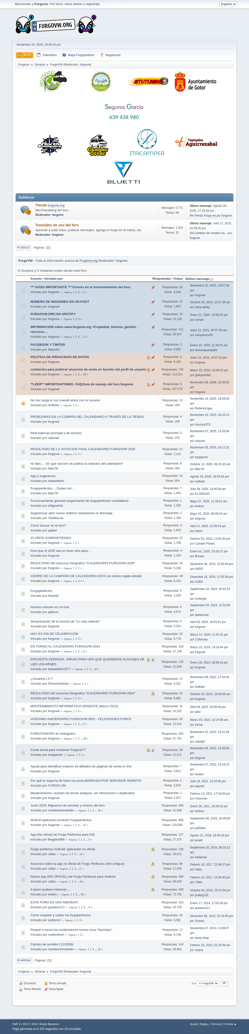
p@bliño (200, 828)
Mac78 (53, 468)
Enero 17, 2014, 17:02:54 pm (209, 903)
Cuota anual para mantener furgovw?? (58, 750)
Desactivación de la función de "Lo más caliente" (65, 621)
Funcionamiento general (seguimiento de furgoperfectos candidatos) (79, 501)
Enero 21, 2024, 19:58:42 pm (209, 315)
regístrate (92, 4)
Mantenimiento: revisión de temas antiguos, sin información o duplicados (82, 793)
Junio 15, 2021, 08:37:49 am (208, 330)
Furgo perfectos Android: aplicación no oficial (62, 849)
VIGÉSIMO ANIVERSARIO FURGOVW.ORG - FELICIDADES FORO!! (80, 719)
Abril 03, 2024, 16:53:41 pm (208, 622)
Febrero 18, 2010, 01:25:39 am (210, 945)
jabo (198, 712)
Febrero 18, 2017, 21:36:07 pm (210, 864)
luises (199, 531)
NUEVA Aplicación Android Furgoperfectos (60, 820)
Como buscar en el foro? (48, 525)
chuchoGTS (202, 424)
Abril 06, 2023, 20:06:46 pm (208, 707)
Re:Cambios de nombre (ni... (208, 233)
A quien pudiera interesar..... (50, 889)
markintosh (56, 934)
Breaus (199, 556)
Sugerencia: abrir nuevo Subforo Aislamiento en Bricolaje (71, 513)
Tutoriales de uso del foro (57, 225)
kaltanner (201, 857)
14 (81, 854)
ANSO (199, 569)
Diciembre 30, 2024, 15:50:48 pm (211, 564)
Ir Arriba (24, 960)
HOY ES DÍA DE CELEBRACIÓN (54, 634)
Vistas (178, 278)
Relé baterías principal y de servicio (55, 433)
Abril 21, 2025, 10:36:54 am (208, 526)
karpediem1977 (59, 669)
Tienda (41, 205)
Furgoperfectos (41, 591)
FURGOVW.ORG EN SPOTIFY (53, 314)
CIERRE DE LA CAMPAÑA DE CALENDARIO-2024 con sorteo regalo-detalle (86, 576)
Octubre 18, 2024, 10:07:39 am (210, 302)
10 (95, 669)
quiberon (54, 920)
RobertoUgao (203, 408)
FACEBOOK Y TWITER (47, 344)
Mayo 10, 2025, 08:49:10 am (208, 513)
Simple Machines (49, 1024)
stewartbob (56, 481)
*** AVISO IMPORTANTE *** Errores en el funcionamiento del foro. (80, 287)
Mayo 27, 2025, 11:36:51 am (208, 501)
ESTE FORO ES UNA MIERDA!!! (54, 902)
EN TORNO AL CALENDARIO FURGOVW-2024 (65, 646)
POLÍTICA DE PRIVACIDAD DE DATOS (59, 357)
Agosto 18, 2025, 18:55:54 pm (209, 476)
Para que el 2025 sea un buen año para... (60, 551)
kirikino (199, 506)
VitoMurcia (55, 518)
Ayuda (193, 1024)
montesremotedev (61, 810)
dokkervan (201, 615)
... (81, 292)
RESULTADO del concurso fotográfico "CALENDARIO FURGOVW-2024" (82, 693)
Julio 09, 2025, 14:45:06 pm (208, 489)
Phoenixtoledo (58, 683)
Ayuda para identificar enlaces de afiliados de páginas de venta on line (81, 766)
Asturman (201, 798)
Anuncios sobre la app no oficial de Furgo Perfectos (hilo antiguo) (77, 864)
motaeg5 (200, 598)
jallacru (53, 612)
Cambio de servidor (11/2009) (51, 944)
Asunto (36, 278)
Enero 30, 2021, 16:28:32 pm (209, 806)
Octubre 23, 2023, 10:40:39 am (210, 694)
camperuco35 (204, 335)
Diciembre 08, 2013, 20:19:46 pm (211, 916)
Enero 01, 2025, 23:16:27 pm (209, 551)
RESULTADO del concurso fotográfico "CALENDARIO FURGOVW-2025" (82, 563)
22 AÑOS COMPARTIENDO (50, 538)
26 (81, 881)
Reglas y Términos (211, 1024)
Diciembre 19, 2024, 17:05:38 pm (211, 577)
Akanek (53, 595)
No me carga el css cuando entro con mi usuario (65, 400)
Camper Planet (204, 543)
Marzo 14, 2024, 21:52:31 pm (209, 634)
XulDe (199, 581)
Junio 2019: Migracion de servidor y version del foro (67, 805)
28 (82, 894)
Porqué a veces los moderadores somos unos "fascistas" (71, 930)
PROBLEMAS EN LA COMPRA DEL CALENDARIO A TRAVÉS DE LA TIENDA (87, 417)
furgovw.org (56, 205)
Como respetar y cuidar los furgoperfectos (60, 915)
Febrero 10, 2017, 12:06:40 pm (210, 877)
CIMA (198, 882)
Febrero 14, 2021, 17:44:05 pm (210, 793)
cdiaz (52, 854)
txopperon (201, 457)
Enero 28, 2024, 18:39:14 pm (209, 662)
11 (84, 337)
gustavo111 (56, 907)
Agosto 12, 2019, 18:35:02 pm (209, 835)
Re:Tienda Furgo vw (203, 215)
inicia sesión (73, 4)
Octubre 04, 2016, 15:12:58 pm (210, 890)
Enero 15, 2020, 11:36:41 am (209, 345)
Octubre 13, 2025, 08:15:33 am (210, 464)
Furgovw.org (89, 260)
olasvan (53, 438)
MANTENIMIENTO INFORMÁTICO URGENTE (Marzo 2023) (74, 706)
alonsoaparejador (206, 350)
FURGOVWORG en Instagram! (52, 733)
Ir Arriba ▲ (230, 1024)
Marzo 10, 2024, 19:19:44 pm (209, 647)
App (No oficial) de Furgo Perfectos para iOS (62, 834)
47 (84, 825)
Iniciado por (53, 278)
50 (84, 374)
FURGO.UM (57, 785)
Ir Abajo (23, 247)
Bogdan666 (56, 839)
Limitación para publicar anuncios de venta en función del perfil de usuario (88, 369)
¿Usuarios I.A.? (41, 679)
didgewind (55, 505)
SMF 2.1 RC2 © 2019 (24, 1024)
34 (99, 810)
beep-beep (202, 938)
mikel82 (200, 741)
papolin (200, 786)
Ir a (194, 983)
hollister (53, 405)
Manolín (54, 349)
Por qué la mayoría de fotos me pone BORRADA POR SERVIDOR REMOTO (85, 780)
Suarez (199, 921)
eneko (52, 894)
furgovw (85, 64)
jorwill (198, 840)
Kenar (199, 724)
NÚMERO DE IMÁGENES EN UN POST (59, 301)
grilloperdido (203, 375)
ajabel (52, 530)
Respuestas (161, 278)
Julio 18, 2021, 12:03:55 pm (208, 781)
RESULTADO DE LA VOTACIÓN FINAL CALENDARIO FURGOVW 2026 (82, 449)
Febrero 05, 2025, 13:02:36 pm (210, 538)
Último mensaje (199, 279)
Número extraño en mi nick (49, 607)
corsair (199, 319)
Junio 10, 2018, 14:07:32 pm (208, 357)
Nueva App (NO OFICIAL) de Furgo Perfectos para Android (73, 876)
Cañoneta (201, 639)
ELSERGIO (202, 494)
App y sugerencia (42, 476)
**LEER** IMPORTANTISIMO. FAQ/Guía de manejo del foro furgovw (81, 384)
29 (84, 738)
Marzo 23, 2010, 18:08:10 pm (209, 370)
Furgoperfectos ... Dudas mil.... (52, 488)
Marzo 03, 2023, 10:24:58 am (209, 720)
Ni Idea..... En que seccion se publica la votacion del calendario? (76, 463)
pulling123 (201, 895)
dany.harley (202, 307)
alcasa (199, 774)
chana (199, 950)
